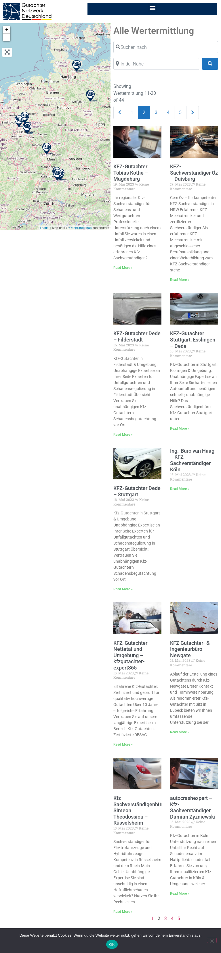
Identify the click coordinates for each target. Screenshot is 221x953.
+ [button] (6, 29)
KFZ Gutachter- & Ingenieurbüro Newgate (190, 649)
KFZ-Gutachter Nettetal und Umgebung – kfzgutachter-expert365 (130, 655)
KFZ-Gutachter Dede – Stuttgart (137, 491)
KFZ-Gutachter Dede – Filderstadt (137, 336)
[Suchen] (210, 64)
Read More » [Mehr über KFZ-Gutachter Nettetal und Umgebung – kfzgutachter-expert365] (123, 744)
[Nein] (212, 940)
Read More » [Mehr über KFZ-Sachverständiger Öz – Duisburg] (179, 280)
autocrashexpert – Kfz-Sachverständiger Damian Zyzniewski (193, 807)
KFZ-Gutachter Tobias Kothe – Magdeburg (130, 172)
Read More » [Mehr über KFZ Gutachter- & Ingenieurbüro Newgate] (179, 732)
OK (112, 944)
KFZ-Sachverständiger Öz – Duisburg (194, 172)
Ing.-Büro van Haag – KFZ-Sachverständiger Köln (192, 460)
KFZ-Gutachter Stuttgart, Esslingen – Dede (192, 339)
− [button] (6, 37)
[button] (152, 7)
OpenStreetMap (80, 227)
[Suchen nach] (165, 47)
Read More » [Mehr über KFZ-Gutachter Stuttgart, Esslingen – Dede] (179, 429)
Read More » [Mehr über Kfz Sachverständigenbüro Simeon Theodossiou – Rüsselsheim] (123, 912)
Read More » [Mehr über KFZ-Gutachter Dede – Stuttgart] (123, 589)
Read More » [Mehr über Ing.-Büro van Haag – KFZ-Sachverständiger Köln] (179, 489)
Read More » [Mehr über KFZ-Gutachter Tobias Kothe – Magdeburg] (123, 268)
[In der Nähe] (156, 64)
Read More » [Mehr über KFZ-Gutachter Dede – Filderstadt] (123, 435)
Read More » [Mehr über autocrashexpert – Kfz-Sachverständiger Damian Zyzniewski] (179, 894)
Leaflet (44, 227)
